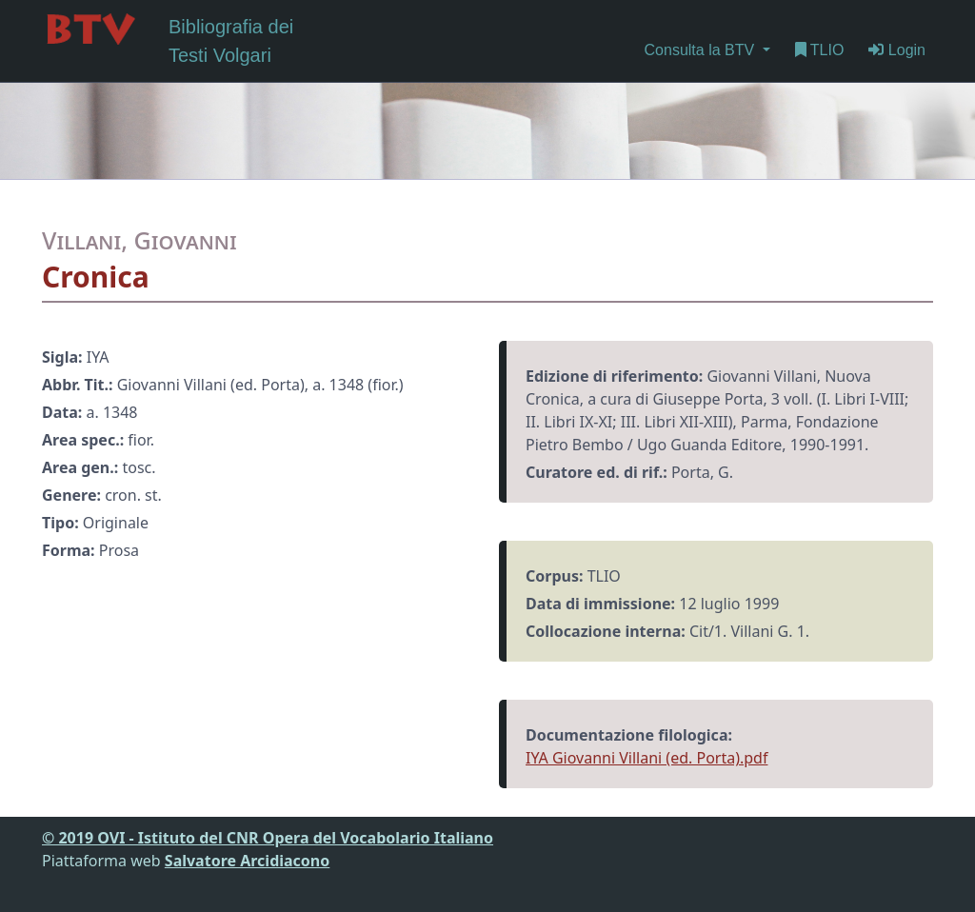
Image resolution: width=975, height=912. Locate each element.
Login (896, 50)
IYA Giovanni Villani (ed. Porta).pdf (646, 757)
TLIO (820, 50)
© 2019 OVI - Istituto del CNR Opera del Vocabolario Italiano (267, 837)
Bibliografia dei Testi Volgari (167, 39)
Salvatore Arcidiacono (247, 860)
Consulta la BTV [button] (702, 50)
